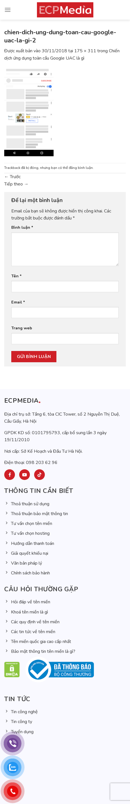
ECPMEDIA (21, 401)
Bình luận (22, 227)
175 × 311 (85, 51)
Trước (12, 177)
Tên (16, 276)
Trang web (21, 328)
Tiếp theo (16, 184)
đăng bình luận (81, 167)
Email (18, 302)
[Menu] (7, 10)
